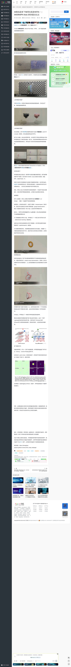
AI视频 (18, 511)
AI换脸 (15, 514)
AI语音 (17, 512)
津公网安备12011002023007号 (45, 520)
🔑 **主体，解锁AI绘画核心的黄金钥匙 (30, 485)
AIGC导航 (16, 508)
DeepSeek (21, 516)
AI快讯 (21, 2)
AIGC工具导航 (17, 507)
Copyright (16, 520)
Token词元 (47, 2)
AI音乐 (21, 512)
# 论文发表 (21, 452)
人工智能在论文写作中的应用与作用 (42, 485)
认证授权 (40, 511)
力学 (20, 442)
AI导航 (24, 515)
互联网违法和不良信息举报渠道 (59, 520)
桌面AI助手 (41, 2)
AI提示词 (24, 514)
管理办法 (35, 506)
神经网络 (18, 103)
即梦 (17, 516)
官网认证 (40, 506)
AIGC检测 (20, 514)
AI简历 (28, 512)
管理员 (33, 17)
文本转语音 (20, 515)
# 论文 (16, 452)
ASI (22, 167)
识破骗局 (34, 511)
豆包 (28, 515)
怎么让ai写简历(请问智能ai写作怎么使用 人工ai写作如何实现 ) (43, 496)
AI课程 (31, 2)
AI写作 (27, 510)
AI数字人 (26, 511)
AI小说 (28, 514)
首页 (14, 7)
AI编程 (15, 515)
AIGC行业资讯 (18, 7)
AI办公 (22, 511)
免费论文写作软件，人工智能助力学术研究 (30, 496)
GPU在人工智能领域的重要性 (17, 485)
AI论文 (24, 512)
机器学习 (16, 25)
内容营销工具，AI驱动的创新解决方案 (18, 496)
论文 (16, 165)
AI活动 (35, 2)
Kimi (25, 516)
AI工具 (26, 2)
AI (22, 75)
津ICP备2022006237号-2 (33, 520)
